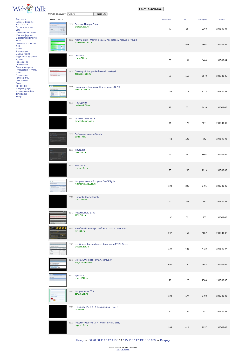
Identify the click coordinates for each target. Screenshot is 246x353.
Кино (18, 46)
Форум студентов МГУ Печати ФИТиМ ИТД (97, 322)
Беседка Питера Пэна (86, 24)
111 (103, 340)
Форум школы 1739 (85, 212)
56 (90, 340)
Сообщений (203, 19)
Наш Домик (81, 102)
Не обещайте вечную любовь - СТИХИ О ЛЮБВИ (101, 228)
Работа (19, 72)
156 (147, 340)
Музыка (19, 59)
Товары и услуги (23, 88)
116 (130, 340)
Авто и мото (21, 19)
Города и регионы (24, 27)
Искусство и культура (26, 43)
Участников (166, 19)
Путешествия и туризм (26, 70)
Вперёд (165, 340)
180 (153, 340)
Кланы (19, 48)
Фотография (21, 94)
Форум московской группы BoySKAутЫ (95, 181)
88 (98, 340)
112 (108, 340)
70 (94, 340)
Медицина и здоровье (26, 56)
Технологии (21, 86)
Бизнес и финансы (24, 22)
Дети (18, 30)
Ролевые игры (22, 78)
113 (114, 340)
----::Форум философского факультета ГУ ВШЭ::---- (101, 244)
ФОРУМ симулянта (85, 118)
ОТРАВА (79, 55)
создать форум (123, 349)
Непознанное (22, 62)
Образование (22, 64)
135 (142, 340)
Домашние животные (26, 32)
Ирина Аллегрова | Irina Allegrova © (93, 260)
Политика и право (24, 67)
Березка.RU (81, 165)
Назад (80, 340)
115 (125, 340)
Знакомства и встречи (26, 38)
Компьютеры (22, 51)
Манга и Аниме (23, 54)
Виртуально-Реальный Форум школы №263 (97, 87)
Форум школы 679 (84, 291)
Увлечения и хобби (25, 91)
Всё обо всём (22, 24)
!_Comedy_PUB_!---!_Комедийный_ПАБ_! (96, 307)
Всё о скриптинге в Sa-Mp (88, 134)
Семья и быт (22, 80)
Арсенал (79, 275)
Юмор (19, 96)
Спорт (19, 83)
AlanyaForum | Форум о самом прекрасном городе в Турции (106, 40)
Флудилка (80, 150)
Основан (221, 19)
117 (136, 340)
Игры (18, 40)
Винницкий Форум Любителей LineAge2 (95, 71)
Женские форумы (24, 35)
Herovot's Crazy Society (87, 197)
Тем (184, 19)
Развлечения (22, 75)
